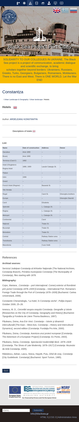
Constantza (12, 92)
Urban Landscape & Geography (16, 99)
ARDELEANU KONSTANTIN (24, 119)
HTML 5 (44, 417)
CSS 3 (53, 417)
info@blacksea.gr (39, 414)
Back (6, 371)
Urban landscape (36, 99)
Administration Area (67, 417)
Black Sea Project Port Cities (39, 37)
